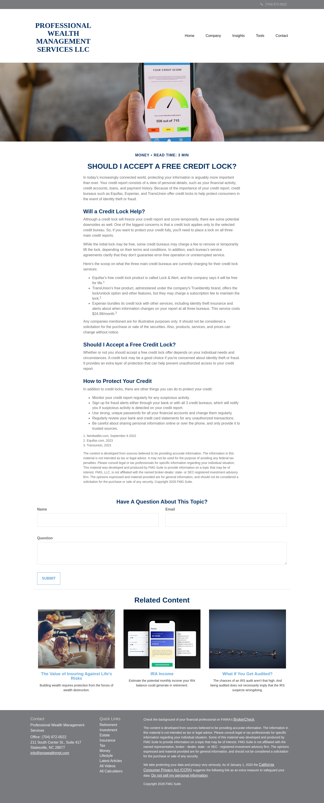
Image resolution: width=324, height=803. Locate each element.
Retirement (108, 725)
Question (45, 538)
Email (170, 509)
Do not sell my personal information (179, 775)
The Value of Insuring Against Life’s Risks (76, 676)
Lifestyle (106, 756)
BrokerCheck (244, 719)
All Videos (108, 766)
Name (42, 509)
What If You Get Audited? (247, 673)
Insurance (107, 740)
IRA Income (162, 673)
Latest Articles (111, 761)
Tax (102, 745)
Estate (105, 735)
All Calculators (111, 771)
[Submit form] (48, 578)
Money (105, 751)
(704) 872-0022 (274, 4)
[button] (213, 35)
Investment (108, 730)
